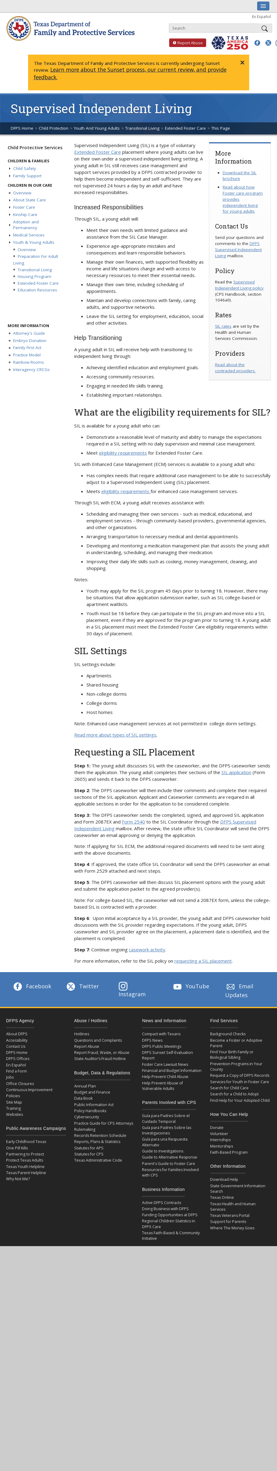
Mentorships (221, 1146)
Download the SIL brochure (240, 176)
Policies (13, 1095)
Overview (22, 193)
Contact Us (15, 1046)
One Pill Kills (17, 1148)
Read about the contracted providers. (235, 367)
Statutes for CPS (89, 1154)
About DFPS (16, 1034)
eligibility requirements (123, 453)
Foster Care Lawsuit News (165, 1064)
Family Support (27, 175)
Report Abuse (186, 42)
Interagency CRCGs (31, 369)
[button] (257, 43)
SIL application (236, 772)
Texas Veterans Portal (230, 1215)
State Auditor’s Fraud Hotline (100, 1058)
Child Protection (53, 128)
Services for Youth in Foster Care (239, 1081)
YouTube (190, 986)
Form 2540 (133, 822)
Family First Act (27, 347)
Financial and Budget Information (172, 1070)
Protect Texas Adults (24, 1160)
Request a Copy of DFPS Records (239, 1075)
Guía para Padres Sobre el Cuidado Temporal (166, 1118)
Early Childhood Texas (26, 1141)
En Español (261, 16)
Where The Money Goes (232, 1228)
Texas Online (222, 1197)
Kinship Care (25, 214)
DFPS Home (22, 128)
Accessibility (16, 1040)
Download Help (224, 1179)
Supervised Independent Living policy (239, 285)
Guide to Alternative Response (169, 1157)
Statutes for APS (89, 1148)
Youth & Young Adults (33, 242)
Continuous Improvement (29, 1089)
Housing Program (34, 276)
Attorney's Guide (29, 333)
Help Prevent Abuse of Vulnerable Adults (162, 1085)
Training (13, 1108)
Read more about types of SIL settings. (115, 735)
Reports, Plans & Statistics (97, 1141)
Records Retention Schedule (100, 1135)
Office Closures (20, 1083)
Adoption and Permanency (26, 225)
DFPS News (152, 1040)
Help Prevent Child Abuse (165, 1076)
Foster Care (24, 207)
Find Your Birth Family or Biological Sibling (231, 1054)
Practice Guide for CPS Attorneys (103, 1123)
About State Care (29, 200)
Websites (14, 1114)
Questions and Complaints (98, 1040)
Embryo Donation (29, 340)
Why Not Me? (18, 1178)
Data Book (83, 1098)
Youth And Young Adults (97, 128)
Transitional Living (142, 128)
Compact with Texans (161, 1034)
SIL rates (223, 326)
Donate (217, 1127)
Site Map (14, 1102)
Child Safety (24, 168)
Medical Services (29, 235)
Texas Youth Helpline (25, 1166)
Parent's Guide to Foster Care (168, 1163)
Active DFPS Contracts (161, 1202)
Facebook (31, 986)
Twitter (82, 986)
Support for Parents (228, 1221)
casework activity (147, 949)
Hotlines (81, 1034)
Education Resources (37, 290)
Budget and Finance (92, 1092)
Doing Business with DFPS (165, 1208)
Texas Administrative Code (98, 1160)
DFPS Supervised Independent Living (238, 249)
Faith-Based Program (229, 1152)
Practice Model (27, 355)
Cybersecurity (86, 1116)
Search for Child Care (229, 1088)
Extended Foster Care (185, 128)
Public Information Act (94, 1104)
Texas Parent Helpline (26, 1172)
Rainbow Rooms (28, 362)
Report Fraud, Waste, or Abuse (101, 1052)
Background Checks (228, 1034)
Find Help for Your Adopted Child (240, 1100)
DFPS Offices (17, 1058)
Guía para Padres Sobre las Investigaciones (166, 1130)
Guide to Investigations (162, 1151)
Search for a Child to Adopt (234, 1094)
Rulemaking (84, 1129)
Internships (220, 1139)
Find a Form (16, 1071)
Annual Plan (85, 1086)
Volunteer (219, 1133)
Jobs (10, 1077)
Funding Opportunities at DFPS (170, 1214)
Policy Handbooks (90, 1110)
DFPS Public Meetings (161, 1046)
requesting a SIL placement (203, 961)
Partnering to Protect (25, 1154)
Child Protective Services (35, 147)
